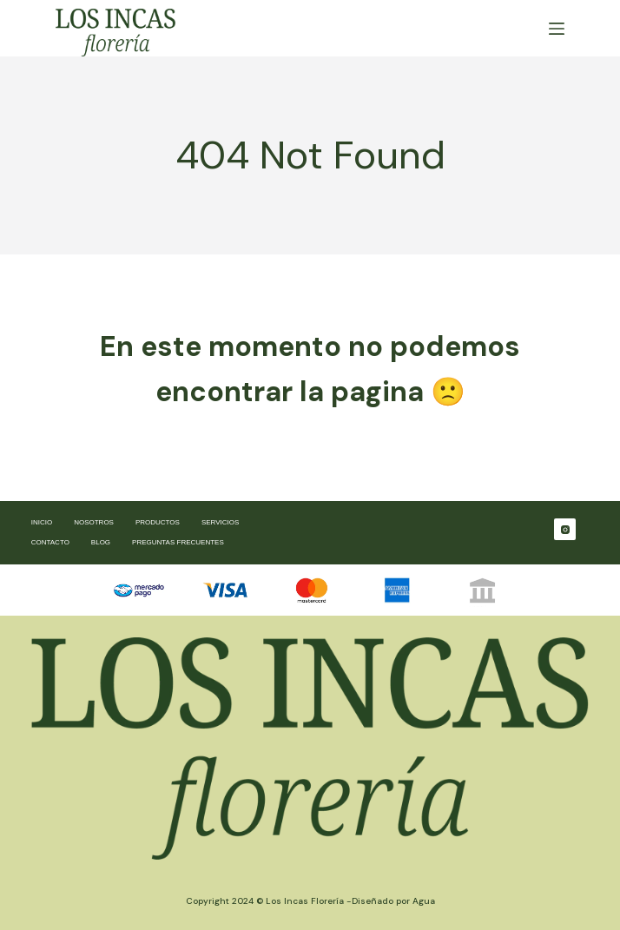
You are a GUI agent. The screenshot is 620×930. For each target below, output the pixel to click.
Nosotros (94, 522)
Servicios (220, 522)
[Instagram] (565, 529)
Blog (100, 542)
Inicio (41, 522)
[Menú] (556, 28)
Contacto (50, 542)
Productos (157, 522)
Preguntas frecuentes (178, 542)
